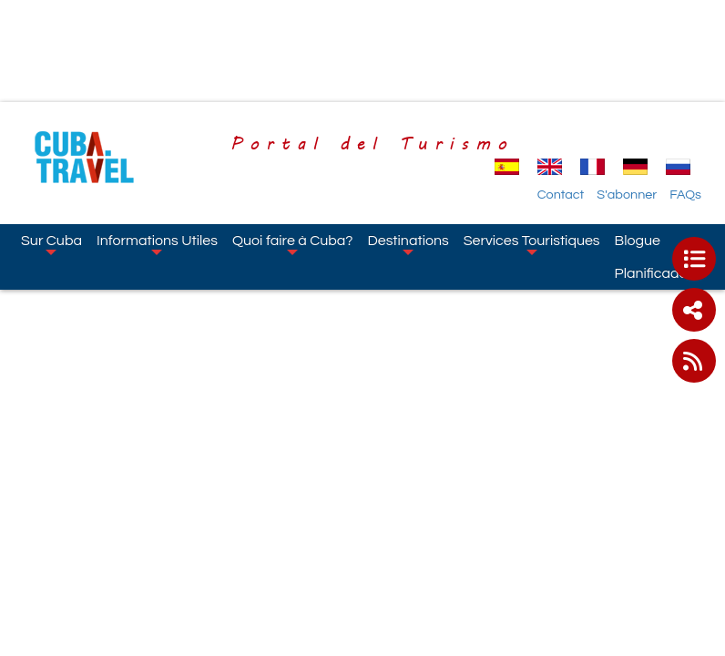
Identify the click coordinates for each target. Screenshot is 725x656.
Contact (561, 194)
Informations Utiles (157, 244)
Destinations (407, 244)
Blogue (637, 240)
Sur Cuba (51, 244)
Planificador (653, 273)
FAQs (685, 194)
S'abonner (627, 194)
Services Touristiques (532, 244)
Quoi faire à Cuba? (292, 244)
